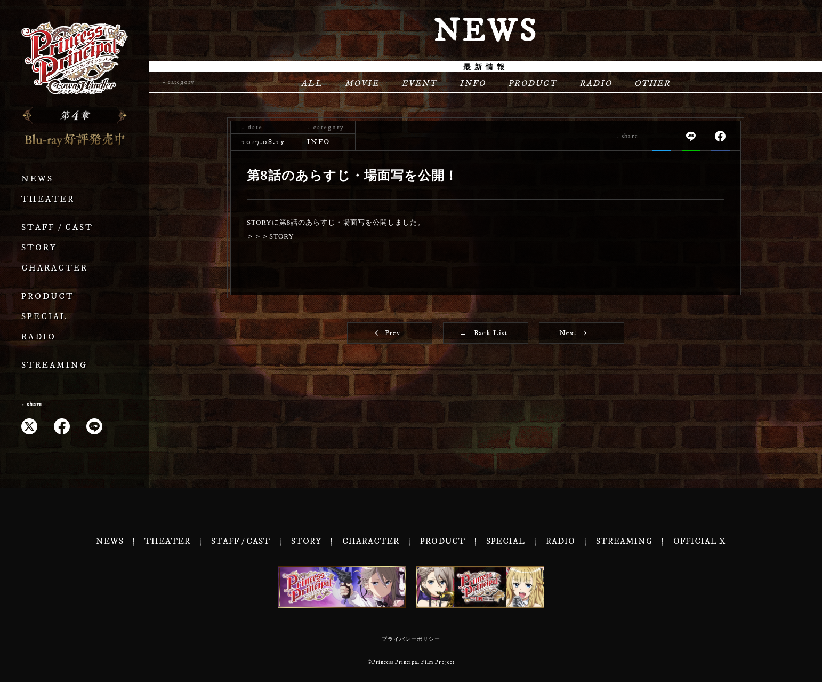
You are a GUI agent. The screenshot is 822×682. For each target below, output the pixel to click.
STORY (39, 247)
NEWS (37, 179)
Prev (387, 333)
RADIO (38, 337)
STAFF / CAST (57, 227)
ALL (312, 83)
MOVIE (362, 83)
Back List (484, 333)
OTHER (652, 83)
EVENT (419, 83)
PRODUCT (47, 296)
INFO (473, 83)
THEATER (48, 199)
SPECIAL (44, 316)
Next (572, 333)
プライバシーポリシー (411, 639)
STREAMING (54, 365)
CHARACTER (54, 268)
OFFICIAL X (699, 541)
